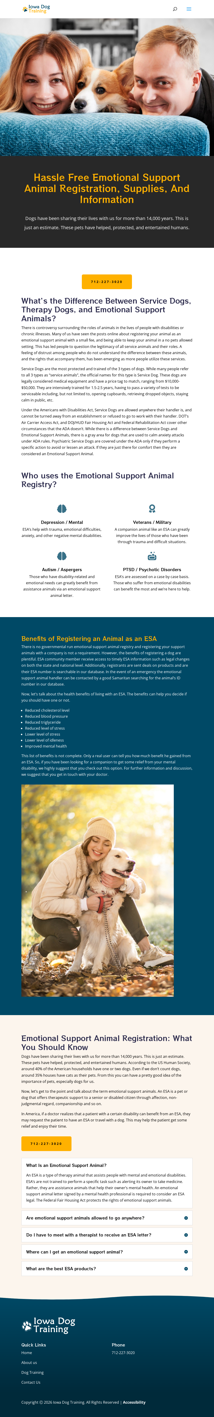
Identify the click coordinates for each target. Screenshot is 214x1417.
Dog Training (32, 1372)
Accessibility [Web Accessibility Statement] (134, 1402)
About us (29, 1362)
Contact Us (30, 1382)
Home (26, 1352)
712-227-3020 (107, 281)
